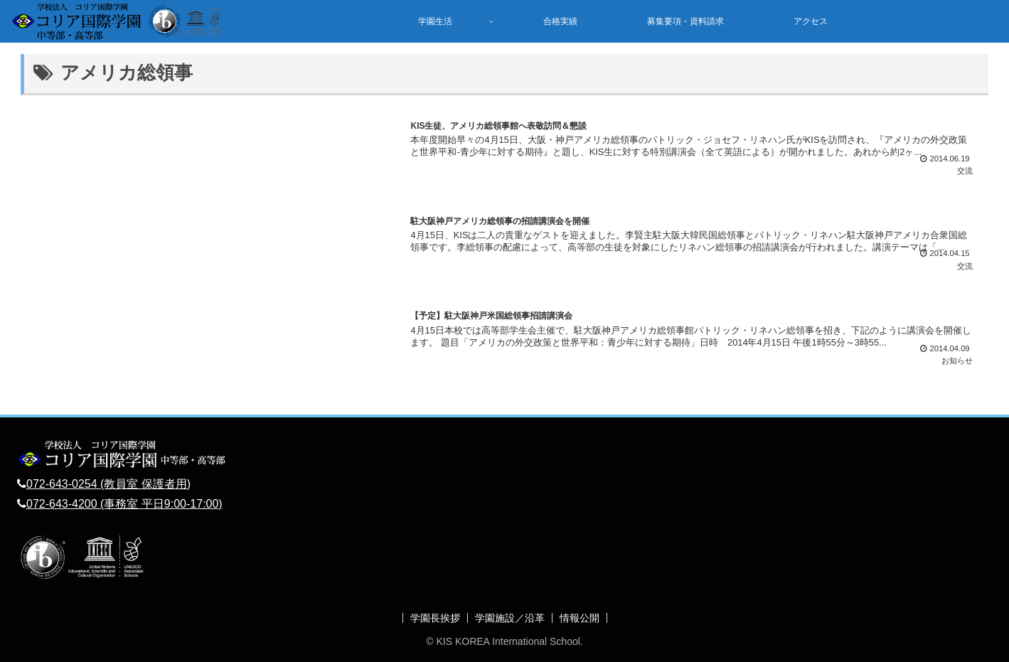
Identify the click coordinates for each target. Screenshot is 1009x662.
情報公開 (579, 618)
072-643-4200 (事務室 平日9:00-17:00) (124, 504)
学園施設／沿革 (510, 618)
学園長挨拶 (435, 618)
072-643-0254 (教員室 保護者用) (108, 484)
